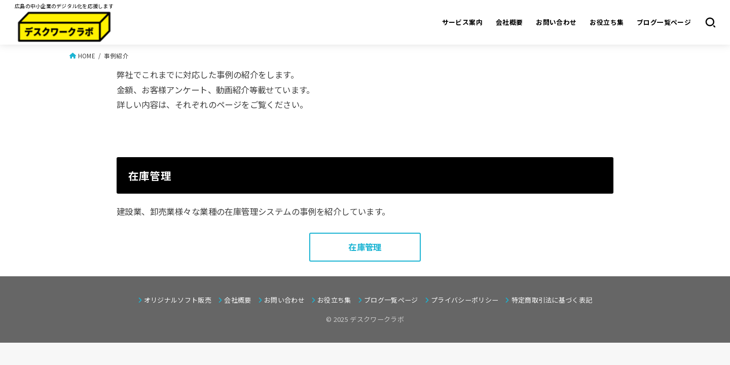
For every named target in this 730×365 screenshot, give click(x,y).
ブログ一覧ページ (664, 22)
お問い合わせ (556, 22)
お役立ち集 (607, 22)
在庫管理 (364, 247)
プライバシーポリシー (464, 300)
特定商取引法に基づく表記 (552, 300)
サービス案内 (462, 22)
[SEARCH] (710, 22)
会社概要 (509, 22)
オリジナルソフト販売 (177, 300)
